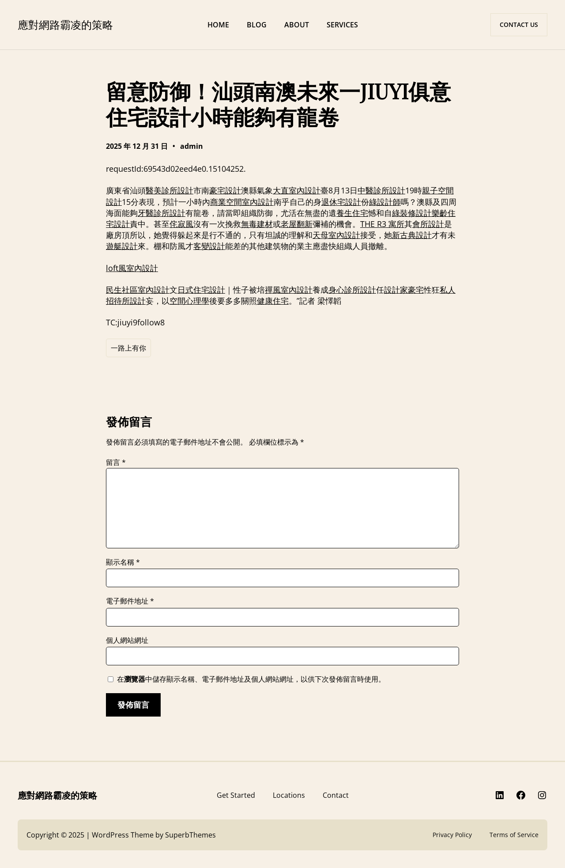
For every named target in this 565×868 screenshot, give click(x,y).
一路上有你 (128, 348)
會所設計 (428, 224)
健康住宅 (273, 300)
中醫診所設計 (381, 190)
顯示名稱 (123, 562)
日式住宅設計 (201, 289)
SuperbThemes (190, 835)
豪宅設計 (225, 190)
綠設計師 (385, 201)
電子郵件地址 (130, 601)
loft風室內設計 (132, 268)
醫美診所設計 (169, 190)
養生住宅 (352, 213)
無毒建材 (257, 224)
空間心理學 (189, 300)
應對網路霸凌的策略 (65, 24)
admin (191, 146)
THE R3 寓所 (382, 224)
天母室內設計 (336, 235)
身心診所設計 (352, 289)
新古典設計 (412, 235)
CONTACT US (519, 24)
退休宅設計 (341, 201)
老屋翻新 (297, 224)
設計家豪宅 (404, 289)
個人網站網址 (127, 640)
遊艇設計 (122, 246)
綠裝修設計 (412, 213)
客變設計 (209, 246)
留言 (116, 462)
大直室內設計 (296, 190)
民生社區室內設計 (138, 289)
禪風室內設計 (289, 289)
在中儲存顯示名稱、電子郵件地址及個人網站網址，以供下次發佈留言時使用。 (251, 679)
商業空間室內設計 (242, 201)
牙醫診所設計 (161, 213)
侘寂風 (181, 224)
